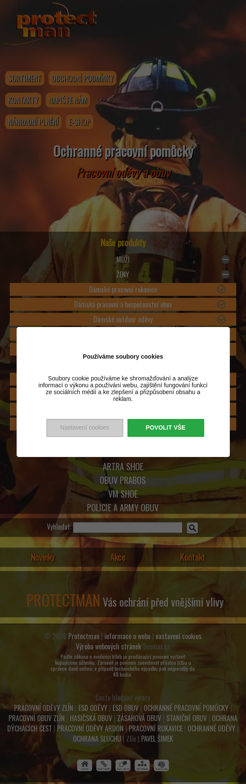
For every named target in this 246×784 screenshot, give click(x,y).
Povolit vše (165, 427)
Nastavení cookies (84, 427)
